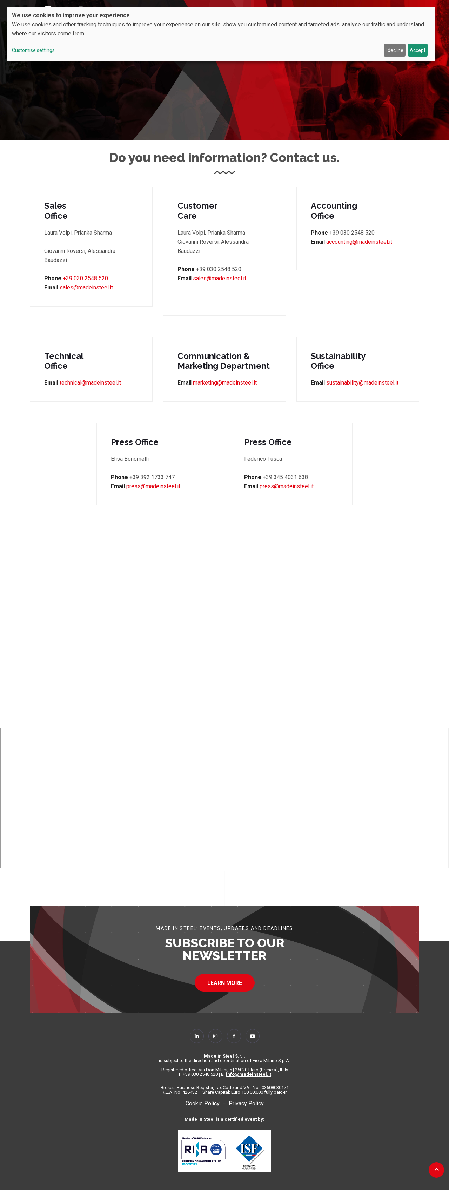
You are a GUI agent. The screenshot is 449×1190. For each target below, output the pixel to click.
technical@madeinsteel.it (90, 382)
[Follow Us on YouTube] (253, 1036)
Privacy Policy (246, 1103)
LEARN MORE (224, 983)
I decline (394, 50)
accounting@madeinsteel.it (359, 241)
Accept (417, 50)
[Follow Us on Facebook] (234, 1036)
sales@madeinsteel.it (85, 287)
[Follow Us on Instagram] (215, 1036)
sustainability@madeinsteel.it (362, 382)
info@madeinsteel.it (248, 1074)
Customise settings (33, 50)
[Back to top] (436, 1169)
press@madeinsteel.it (153, 486)
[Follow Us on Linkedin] (197, 1036)
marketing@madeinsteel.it (225, 382)
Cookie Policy (203, 1103)
